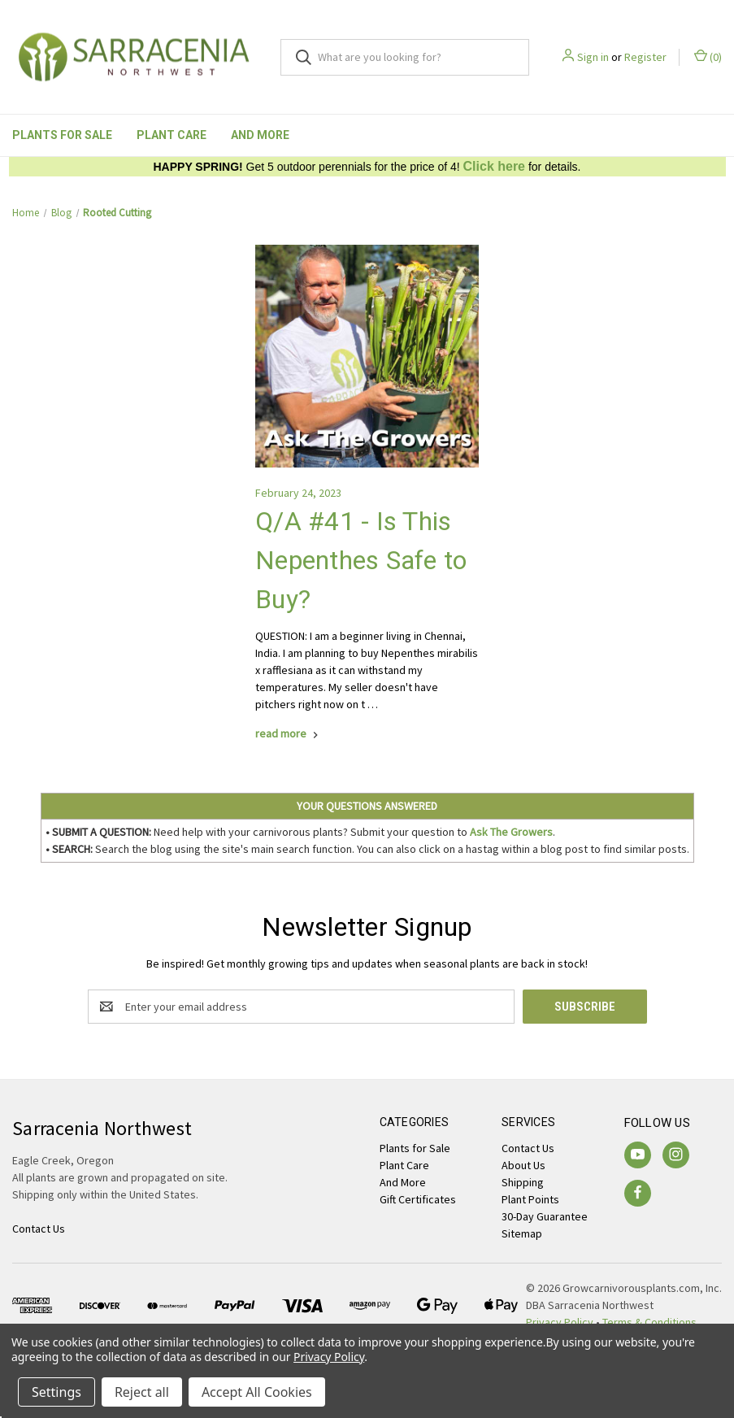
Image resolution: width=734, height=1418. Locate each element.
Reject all (142, 1392)
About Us (523, 1165)
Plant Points (530, 1199)
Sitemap (522, 1233)
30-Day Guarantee (545, 1216)
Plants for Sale (62, 134)
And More (260, 134)
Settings (56, 1392)
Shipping (523, 1182)
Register (645, 57)
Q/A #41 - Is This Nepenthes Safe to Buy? (361, 560)
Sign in (593, 57)
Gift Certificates (418, 1199)
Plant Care (171, 134)
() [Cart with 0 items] (708, 56)
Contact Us (528, 1148)
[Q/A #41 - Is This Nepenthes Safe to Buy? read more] (288, 733)
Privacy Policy (328, 1356)
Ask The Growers (511, 831)
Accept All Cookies (257, 1392)
